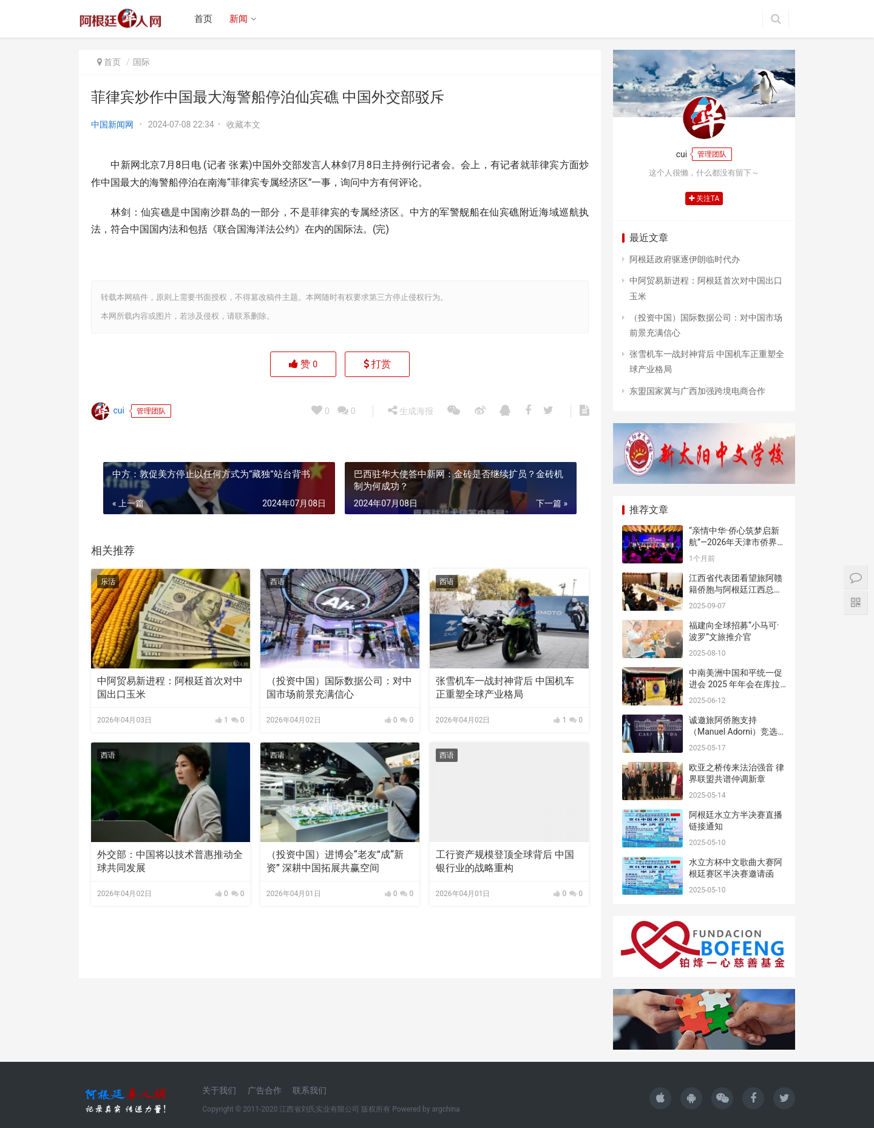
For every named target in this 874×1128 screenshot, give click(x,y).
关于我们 (219, 1090)
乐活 (108, 581)
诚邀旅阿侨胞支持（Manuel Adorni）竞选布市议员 (733, 732)
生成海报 (410, 410)
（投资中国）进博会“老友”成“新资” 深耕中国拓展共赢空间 (335, 861)
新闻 (238, 18)
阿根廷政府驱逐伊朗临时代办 (684, 259)
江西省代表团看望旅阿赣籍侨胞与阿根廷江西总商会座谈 (735, 589)
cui (107, 411)
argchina (445, 1109)
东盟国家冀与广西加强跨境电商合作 (697, 391)
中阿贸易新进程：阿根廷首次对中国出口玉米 (170, 687)
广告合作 (265, 1090)
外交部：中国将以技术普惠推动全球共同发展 (170, 861)
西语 (277, 581)
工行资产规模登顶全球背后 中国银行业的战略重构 (505, 861)
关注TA (704, 198)
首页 (203, 18)
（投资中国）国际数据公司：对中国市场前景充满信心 (339, 687)
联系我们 (310, 1090)
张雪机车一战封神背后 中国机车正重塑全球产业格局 (505, 687)
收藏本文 (243, 124)
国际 (141, 62)
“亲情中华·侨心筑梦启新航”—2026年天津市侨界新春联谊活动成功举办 (737, 542)
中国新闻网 (112, 124)
